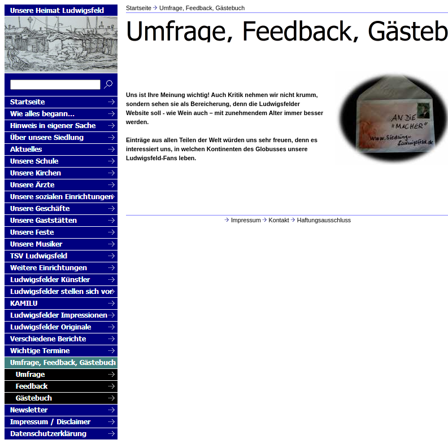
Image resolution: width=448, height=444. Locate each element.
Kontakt (275, 220)
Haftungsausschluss (320, 220)
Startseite (138, 8)
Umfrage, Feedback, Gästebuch (202, 8)
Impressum (242, 220)
